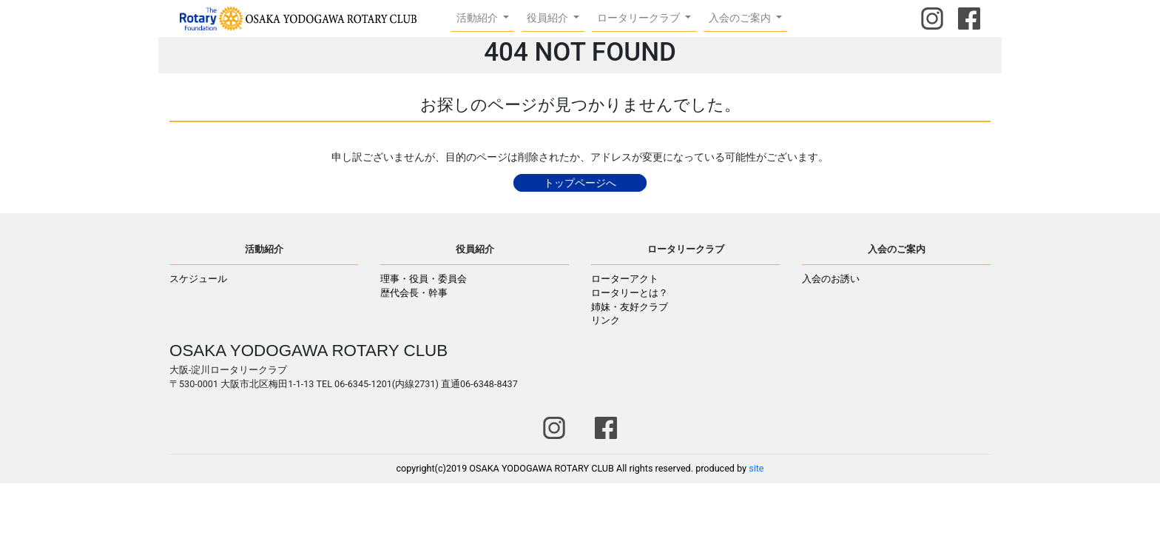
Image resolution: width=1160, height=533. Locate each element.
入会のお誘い (831, 278)
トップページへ (580, 183)
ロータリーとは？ (629, 292)
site (756, 468)
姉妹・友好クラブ (629, 306)
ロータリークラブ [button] (639, 18)
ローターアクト (624, 278)
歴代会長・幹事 (414, 292)
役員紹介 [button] (548, 18)
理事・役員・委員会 (423, 278)
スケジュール (198, 278)
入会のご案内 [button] (741, 18)
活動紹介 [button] (478, 18)
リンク (605, 320)
